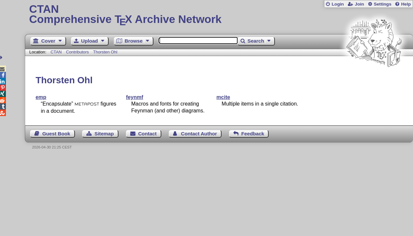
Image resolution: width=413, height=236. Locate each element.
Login (338, 4)
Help (406, 4)
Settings (382, 4)
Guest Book (56, 133)
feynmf (134, 97)
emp (41, 97)
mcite (223, 97)
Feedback (252, 133)
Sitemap (104, 133)
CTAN (56, 51)
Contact (147, 133)
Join (359, 4)
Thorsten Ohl (105, 51)
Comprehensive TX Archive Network (219, 14)
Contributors (77, 51)
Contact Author (199, 133)
